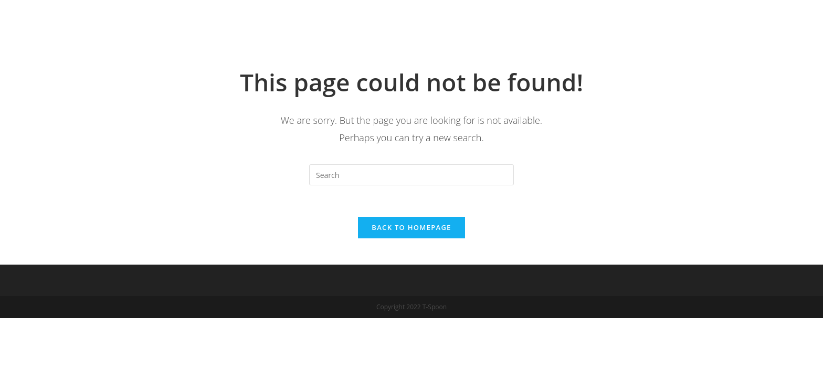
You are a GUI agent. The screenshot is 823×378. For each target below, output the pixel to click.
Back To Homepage (411, 227)
